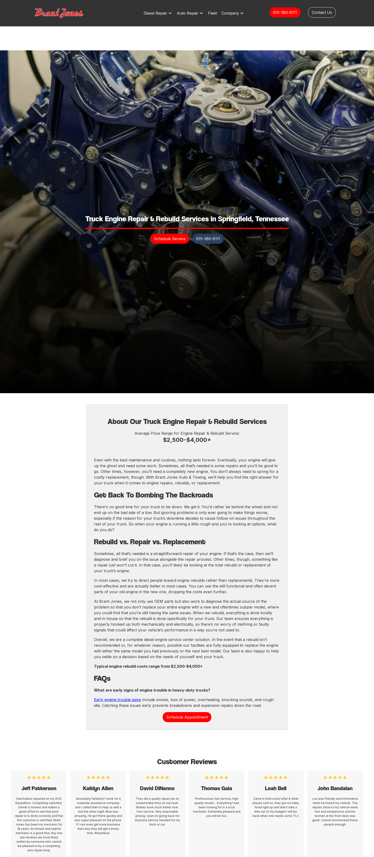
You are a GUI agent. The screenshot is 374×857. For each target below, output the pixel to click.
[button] (159, 13)
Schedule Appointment (187, 717)
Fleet (212, 13)
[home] (64, 13)
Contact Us (322, 12)
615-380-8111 (285, 12)
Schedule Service (170, 238)
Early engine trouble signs (117, 699)
